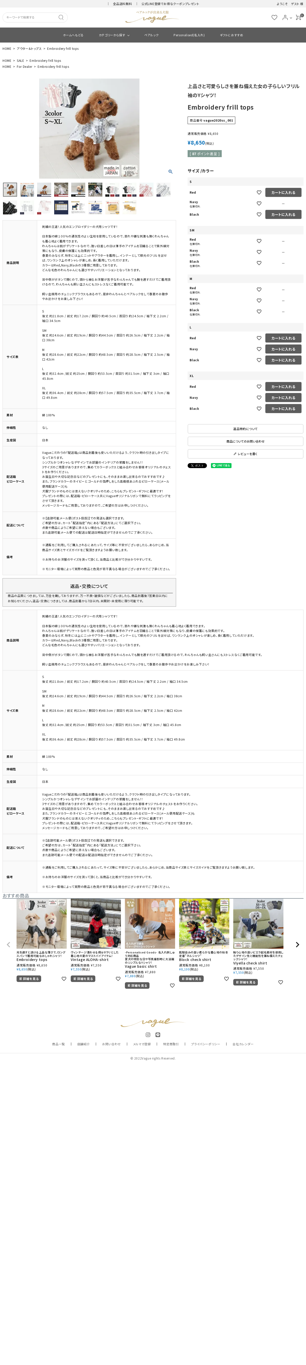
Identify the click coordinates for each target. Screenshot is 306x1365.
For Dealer (24, 66)
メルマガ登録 (142, 1044)
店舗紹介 (83, 1044)
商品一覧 (58, 1044)
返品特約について (245, 429)
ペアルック (151, 35)
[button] (9, 944)
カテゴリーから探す (112, 35)
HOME (7, 48)
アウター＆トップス (29, 48)
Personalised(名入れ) (189, 35)
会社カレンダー (243, 1044)
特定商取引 (171, 1044)
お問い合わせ (111, 1044)
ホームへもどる (73, 35)
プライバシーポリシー (205, 1044)
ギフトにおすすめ (231, 35)
